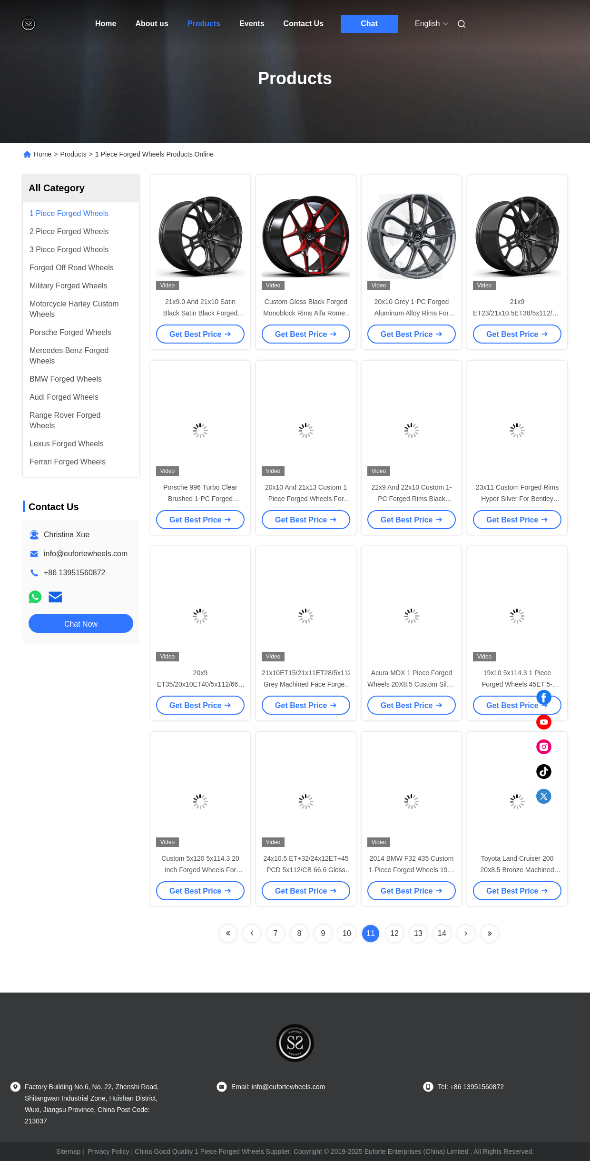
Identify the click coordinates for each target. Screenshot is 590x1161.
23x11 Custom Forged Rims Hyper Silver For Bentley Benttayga (517, 498)
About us (151, 24)
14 (442, 933)
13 (418, 933)
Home (105, 24)
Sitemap (68, 1151)
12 (394, 933)
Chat (369, 24)
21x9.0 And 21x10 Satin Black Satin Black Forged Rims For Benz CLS (200, 313)
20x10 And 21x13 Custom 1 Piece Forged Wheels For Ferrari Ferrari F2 (306, 498)
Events (251, 24)
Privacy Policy (108, 1151)
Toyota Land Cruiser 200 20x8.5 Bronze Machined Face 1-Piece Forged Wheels (517, 870)
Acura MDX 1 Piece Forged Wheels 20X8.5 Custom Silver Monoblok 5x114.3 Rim (411, 684)
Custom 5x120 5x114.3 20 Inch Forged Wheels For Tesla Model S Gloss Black (200, 870)
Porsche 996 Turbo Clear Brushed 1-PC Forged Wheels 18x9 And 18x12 (200, 498)
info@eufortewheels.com (86, 554)
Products (203, 24)
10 (347, 933)
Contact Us (304, 24)
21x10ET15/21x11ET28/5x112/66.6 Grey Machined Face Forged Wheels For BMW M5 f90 (314, 684)
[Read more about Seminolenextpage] (227, 933)
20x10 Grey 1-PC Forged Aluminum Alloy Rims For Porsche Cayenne (411, 313)
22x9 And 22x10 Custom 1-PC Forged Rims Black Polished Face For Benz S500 (411, 498)
